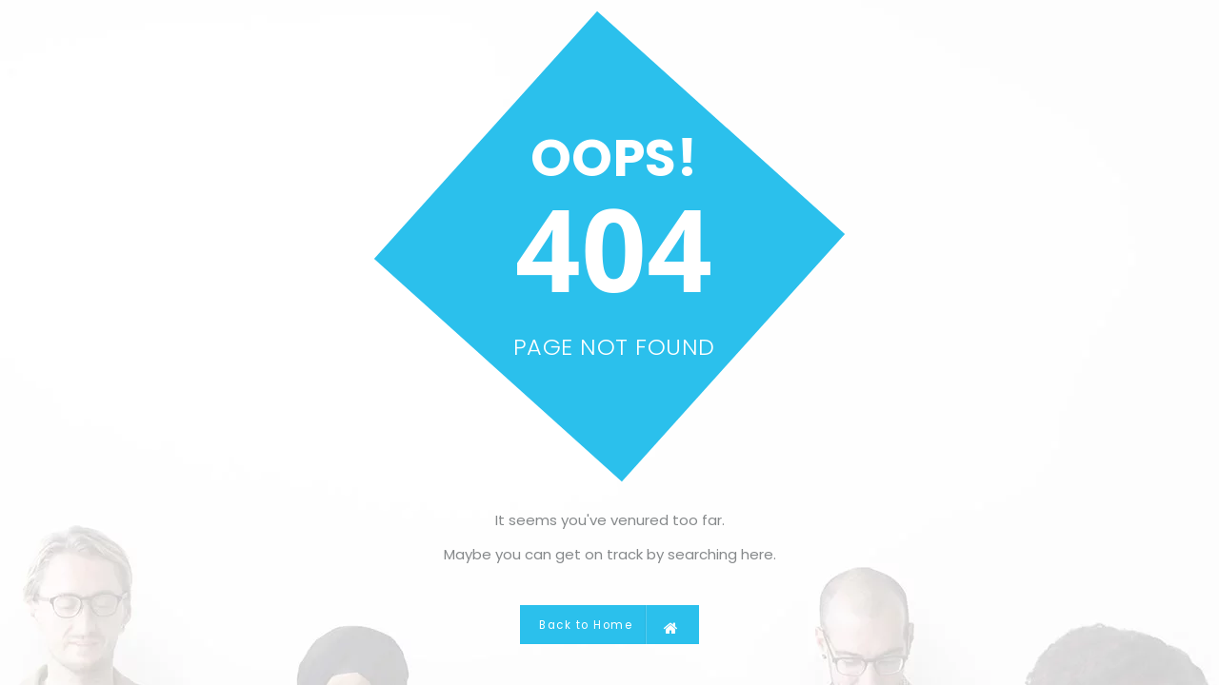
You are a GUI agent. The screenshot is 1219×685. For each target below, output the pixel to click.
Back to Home (609, 624)
